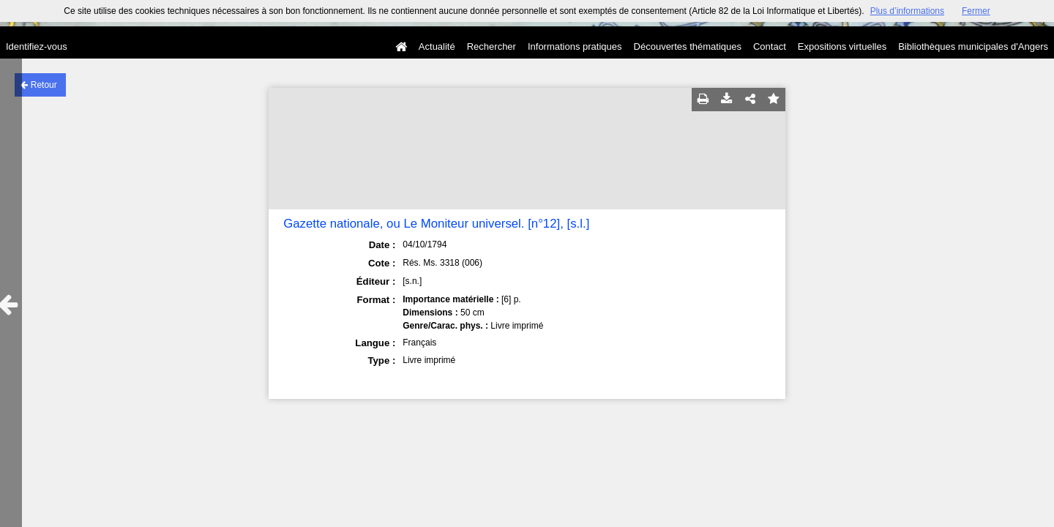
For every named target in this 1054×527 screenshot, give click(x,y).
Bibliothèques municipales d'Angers (973, 46)
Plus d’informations (907, 11)
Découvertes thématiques (687, 46)
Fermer (976, 11)
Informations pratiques (575, 46)
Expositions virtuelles (842, 46)
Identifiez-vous (36, 46)
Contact (769, 46)
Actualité (437, 46)
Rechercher (491, 46)
